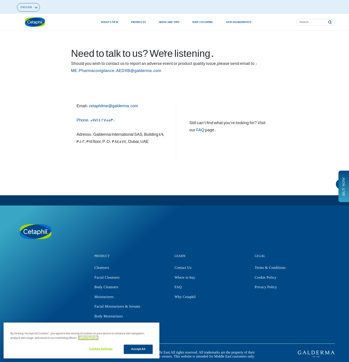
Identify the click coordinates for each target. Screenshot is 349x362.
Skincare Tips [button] (169, 22)
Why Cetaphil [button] (202, 22)
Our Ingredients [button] (238, 22)
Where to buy (184, 277)
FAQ (200, 130)
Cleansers (101, 267)
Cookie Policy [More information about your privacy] (88, 337)
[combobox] (315, 22)
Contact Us (183, 267)
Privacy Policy (266, 287)
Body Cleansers (106, 287)
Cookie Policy (265, 277)
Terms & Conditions (270, 267)
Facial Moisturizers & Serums (117, 306)
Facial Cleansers (107, 277)
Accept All (138, 349)
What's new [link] (109, 22)
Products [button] (138, 22)
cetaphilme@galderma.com (113, 106)
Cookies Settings (101, 348)
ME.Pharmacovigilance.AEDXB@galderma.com (116, 71)
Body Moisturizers (108, 316)
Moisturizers (104, 297)
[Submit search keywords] (330, 22)
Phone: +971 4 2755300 (96, 120)
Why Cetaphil (185, 297)
